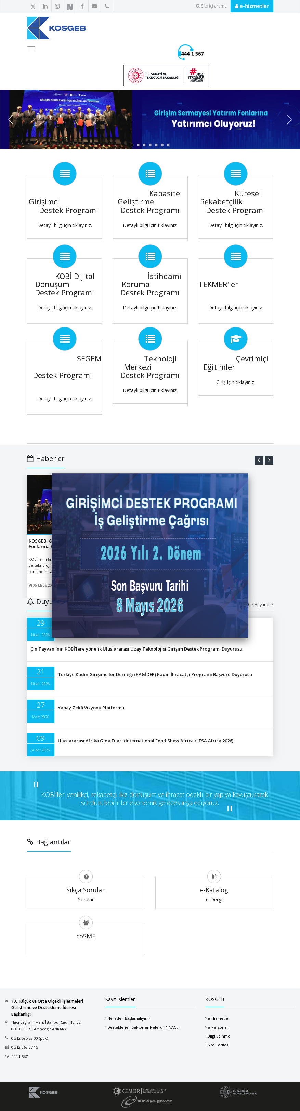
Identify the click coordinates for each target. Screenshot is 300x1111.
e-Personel (218, 1027)
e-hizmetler (252, 6)
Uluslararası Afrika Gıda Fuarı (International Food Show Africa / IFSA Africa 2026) (145, 741)
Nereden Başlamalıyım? (128, 1018)
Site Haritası (218, 1044)
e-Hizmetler (219, 1018)
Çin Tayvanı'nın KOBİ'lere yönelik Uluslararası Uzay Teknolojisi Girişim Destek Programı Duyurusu (136, 649)
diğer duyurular (258, 605)
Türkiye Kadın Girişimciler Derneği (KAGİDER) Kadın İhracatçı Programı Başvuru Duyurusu (155, 674)
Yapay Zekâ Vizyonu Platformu (91, 708)
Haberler (46, 458)
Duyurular (48, 601)
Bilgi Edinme (219, 1036)
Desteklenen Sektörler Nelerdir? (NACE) (143, 1027)
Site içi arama (211, 6)
